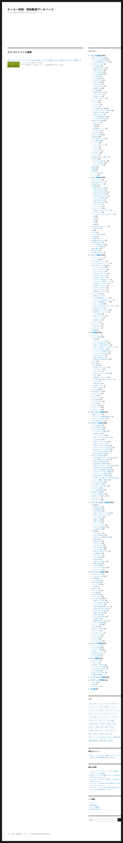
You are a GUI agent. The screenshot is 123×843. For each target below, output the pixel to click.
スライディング (96, 635)
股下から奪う (97, 615)
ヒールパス (106, 717)
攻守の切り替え (98, 511)
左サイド (111, 727)
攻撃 (93, 531)
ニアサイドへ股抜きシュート (102, 279)
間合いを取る (96, 582)
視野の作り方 (97, 541)
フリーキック (93, 720)
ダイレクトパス (96, 393)
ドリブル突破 (93, 717)
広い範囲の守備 (98, 509)
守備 (93, 505)
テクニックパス (96, 397)
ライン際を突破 (96, 141)
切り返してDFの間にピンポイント (103, 379)
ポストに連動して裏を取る (101, 480)
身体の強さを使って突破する (100, 157)
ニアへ (96, 375)
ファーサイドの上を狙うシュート (103, 300)
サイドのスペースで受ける (99, 486)
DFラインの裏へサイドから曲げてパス (105, 347)
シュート (117, 710)
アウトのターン (98, 94)
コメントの (94, 807)
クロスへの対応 (96, 656)
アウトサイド (97, 204)
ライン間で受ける (97, 484)
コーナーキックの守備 (98, 576)
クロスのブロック (97, 574)
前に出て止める (96, 654)
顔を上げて (97, 228)
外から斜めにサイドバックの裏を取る (104, 457)
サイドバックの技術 (97, 623)
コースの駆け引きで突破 (99, 108)
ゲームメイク (97, 543)
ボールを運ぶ (96, 66)
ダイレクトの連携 (44, 65)
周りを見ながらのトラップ (99, 226)
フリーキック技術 (97, 412)
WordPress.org (95, 809)
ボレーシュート (96, 324)
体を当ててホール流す (100, 194)
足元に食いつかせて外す (101, 196)
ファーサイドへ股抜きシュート (102, 281)
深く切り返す (108, 734)
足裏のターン (97, 96)
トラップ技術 (95, 177)
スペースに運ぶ (98, 72)
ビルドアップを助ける (100, 567)
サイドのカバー (98, 517)
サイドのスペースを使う (99, 669)
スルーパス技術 (96, 337)
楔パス (94, 363)
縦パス (94, 361)
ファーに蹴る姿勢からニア (101, 302)
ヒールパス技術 (96, 405)
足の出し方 (97, 619)
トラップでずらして (99, 271)
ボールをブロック (99, 604)
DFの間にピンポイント (100, 377)
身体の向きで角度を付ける (101, 359)
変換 (106, 727)
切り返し (94, 159)
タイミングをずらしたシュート (101, 263)
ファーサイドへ (98, 369)
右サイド (91, 727)
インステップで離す (103, 707)
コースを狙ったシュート (99, 261)
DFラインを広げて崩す (98, 673)
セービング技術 (96, 648)
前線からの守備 (96, 492)
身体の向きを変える (99, 92)
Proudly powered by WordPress (40, 834)
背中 (95, 218)
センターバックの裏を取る (101, 474)
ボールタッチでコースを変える (102, 110)
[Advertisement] (61, 33)
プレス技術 (95, 592)
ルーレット (97, 122)
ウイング (113, 707)
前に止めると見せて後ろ (101, 192)
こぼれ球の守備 (98, 529)
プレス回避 (97, 565)
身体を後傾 (117, 737)
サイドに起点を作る (99, 535)
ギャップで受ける (99, 549)
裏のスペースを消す (97, 629)
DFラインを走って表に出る (101, 445)
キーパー (91, 710)
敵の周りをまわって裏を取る (102, 476)
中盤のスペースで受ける (99, 496)
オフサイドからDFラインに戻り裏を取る (105, 478)
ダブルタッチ (97, 130)
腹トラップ (95, 250)
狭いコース (92, 737)
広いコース (113, 730)
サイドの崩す (96, 671)
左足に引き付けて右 (99, 190)
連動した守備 (97, 521)
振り (90, 734)
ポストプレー (96, 488)
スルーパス (92, 713)
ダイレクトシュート (97, 257)
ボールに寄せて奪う (99, 617)
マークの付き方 (96, 580)
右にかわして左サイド (100, 275)
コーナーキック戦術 (98, 677)
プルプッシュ (97, 151)
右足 (102, 727)
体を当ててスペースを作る (101, 441)
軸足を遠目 (103, 740)
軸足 (95, 224)
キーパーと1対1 (96, 294)
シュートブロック (97, 641)
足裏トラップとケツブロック (102, 210)
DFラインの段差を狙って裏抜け (103, 470)
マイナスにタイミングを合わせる (103, 447)
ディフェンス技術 (97, 572)
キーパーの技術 (96, 643)
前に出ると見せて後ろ (100, 453)
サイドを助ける (98, 533)
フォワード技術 (96, 423)
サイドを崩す (38, 63)
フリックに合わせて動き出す (102, 451)
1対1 (90, 703)
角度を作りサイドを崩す (57, 65)
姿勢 (95, 339)
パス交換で (97, 76)
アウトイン (96, 703)
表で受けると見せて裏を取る (102, 468)
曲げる (95, 734)
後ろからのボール (97, 242)
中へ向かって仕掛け (105, 723)
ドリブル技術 (95, 55)
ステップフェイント (99, 145)
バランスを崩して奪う (100, 602)
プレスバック (97, 523)
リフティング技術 (97, 680)
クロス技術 (95, 365)
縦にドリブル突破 (97, 135)
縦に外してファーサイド (101, 273)
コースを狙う (97, 314)
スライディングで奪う (100, 610)
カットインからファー (100, 269)
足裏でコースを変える (100, 112)
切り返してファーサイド (101, 367)
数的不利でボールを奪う (101, 621)
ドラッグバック (98, 165)
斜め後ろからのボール (98, 240)
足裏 (95, 126)
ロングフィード (96, 407)
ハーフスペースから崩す (99, 667)
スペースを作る (96, 173)
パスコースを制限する (100, 527)
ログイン (92, 803)
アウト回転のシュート (98, 420)
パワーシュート (98, 318)
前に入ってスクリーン (100, 443)
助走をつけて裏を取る (100, 461)
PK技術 (94, 330)
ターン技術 (95, 90)
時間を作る (95, 137)
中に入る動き (35, 65)
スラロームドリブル (97, 64)
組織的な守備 (96, 675)
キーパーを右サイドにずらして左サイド (105, 306)
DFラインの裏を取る (98, 455)
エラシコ (96, 147)
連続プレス (95, 588)
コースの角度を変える (100, 116)
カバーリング (96, 631)
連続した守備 (97, 519)
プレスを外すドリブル (98, 139)
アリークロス (97, 371)
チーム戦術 (94, 658)
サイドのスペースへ (99, 355)
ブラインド (102, 720)
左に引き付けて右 (99, 200)
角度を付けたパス (97, 391)
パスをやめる (96, 399)
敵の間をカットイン (99, 128)
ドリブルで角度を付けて (101, 343)
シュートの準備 (96, 259)
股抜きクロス (97, 383)
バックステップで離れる (101, 431)
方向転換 (94, 578)
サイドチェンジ (96, 409)
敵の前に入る (97, 88)
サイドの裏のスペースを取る (102, 459)
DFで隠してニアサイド (100, 292)
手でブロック (97, 84)
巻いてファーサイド (99, 316)
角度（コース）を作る (98, 58)
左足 (107, 730)
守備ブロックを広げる (98, 665)
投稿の (93, 805)
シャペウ (94, 175)
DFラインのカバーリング (101, 515)
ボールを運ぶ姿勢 (99, 74)
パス (100, 717)
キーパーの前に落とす (100, 418)
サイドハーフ (109, 710)
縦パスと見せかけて (99, 357)
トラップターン (96, 180)
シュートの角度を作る (100, 60)
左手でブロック (99, 730)
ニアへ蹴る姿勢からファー (101, 298)
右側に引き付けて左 (99, 202)
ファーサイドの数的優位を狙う (102, 416)
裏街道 (94, 169)
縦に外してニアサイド (100, 286)
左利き (91, 730)
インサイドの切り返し (100, 161)
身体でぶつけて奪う (99, 600)
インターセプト (96, 596)
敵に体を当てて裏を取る (101, 464)
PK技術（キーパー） (98, 652)
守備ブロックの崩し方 (100, 561)
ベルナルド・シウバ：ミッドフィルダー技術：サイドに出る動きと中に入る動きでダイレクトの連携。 (44, 60)
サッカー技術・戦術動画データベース (30, 9)
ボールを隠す (97, 78)
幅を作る (96, 539)
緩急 (93, 171)
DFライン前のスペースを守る (102, 513)
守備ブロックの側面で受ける (102, 537)
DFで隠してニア (98, 308)
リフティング (96, 686)
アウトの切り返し (99, 163)
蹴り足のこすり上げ (106, 737)
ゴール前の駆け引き (97, 490)
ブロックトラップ (97, 208)
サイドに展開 (96, 389)
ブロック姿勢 (97, 82)
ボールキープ (96, 153)
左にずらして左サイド (100, 288)
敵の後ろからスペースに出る (102, 449)
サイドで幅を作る (97, 425)
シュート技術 (95, 255)
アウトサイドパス (97, 401)
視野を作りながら (99, 70)
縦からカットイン (99, 114)
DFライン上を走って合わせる (102, 437)
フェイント (95, 143)
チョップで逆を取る (99, 198)
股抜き (96, 124)
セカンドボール (96, 498)
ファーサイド (115, 717)
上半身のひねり (93, 723)
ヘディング (95, 322)
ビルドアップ (96, 661)
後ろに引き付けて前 (99, 188)
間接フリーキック (97, 414)
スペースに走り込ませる (101, 353)
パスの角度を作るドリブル (101, 62)
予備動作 (94, 238)
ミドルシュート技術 (97, 304)
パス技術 (93, 332)
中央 (114, 723)
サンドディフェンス (99, 525)
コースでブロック (99, 86)
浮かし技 (94, 682)
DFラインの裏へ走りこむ (101, 551)
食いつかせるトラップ (98, 182)
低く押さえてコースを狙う (101, 310)
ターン (99, 713)
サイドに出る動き (26, 65)
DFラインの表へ (98, 387)
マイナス (96, 381)
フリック (94, 395)
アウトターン (114, 703)
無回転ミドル (97, 320)
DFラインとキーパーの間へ (101, 373)
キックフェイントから (100, 341)
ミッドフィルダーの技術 (27, 63)
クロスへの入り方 (97, 429)
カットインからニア (99, 267)
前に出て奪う (97, 507)
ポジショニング (96, 646)
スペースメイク (96, 500)
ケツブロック (97, 212)
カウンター (95, 663)
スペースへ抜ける (97, 234)
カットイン (95, 100)
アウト (96, 102)
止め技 (94, 684)
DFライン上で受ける (98, 482)
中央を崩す (97, 559)
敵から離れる (96, 248)
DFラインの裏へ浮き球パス (101, 345)
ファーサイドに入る (99, 435)
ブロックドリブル (97, 80)
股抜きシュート (98, 296)
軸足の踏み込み (93, 740)
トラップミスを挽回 (97, 246)
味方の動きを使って (99, 68)
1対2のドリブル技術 (98, 120)
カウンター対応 (96, 590)
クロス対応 (95, 627)
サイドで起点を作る (97, 427)
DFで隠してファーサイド (101, 283)
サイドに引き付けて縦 (100, 118)
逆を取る (94, 186)
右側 (97, 727)
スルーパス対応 (96, 637)
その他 (92, 689)
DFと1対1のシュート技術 (99, 265)
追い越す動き (97, 553)
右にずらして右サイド (100, 290)
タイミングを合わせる (100, 349)
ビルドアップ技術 (97, 625)
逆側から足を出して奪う (101, 608)
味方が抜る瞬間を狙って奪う (102, 606)
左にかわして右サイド (100, 277)
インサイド (97, 104)
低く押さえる (97, 326)
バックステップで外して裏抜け (102, 472)
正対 (95, 586)
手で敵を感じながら (97, 252)
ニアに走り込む (98, 439)
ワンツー (94, 403)
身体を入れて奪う (99, 612)
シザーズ (96, 149)
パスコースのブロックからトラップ (104, 214)
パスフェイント (96, 335)
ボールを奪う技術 (97, 598)
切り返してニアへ (99, 385)
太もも (94, 232)
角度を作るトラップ (97, 184)
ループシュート (96, 328)
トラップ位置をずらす (98, 244)
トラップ (114, 713)
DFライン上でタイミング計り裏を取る (105, 466)
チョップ (96, 106)
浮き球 (94, 236)
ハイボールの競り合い (98, 494)
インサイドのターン (99, 98)
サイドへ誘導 (97, 584)
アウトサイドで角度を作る (101, 351)
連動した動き (97, 563)
